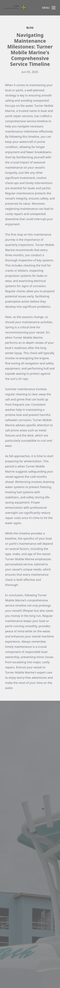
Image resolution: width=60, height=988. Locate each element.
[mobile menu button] (53, 8)
